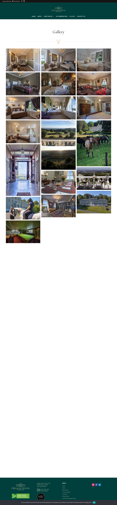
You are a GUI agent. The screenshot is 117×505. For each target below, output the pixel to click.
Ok (94, 502)
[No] (115, 502)
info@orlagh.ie (44, 490)
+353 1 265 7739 (7, 1)
